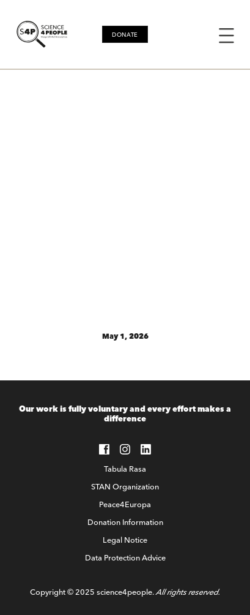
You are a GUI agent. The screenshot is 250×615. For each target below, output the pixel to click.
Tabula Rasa (125, 469)
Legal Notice (125, 540)
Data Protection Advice (125, 557)
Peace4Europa (125, 504)
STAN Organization (125, 486)
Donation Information (125, 522)
